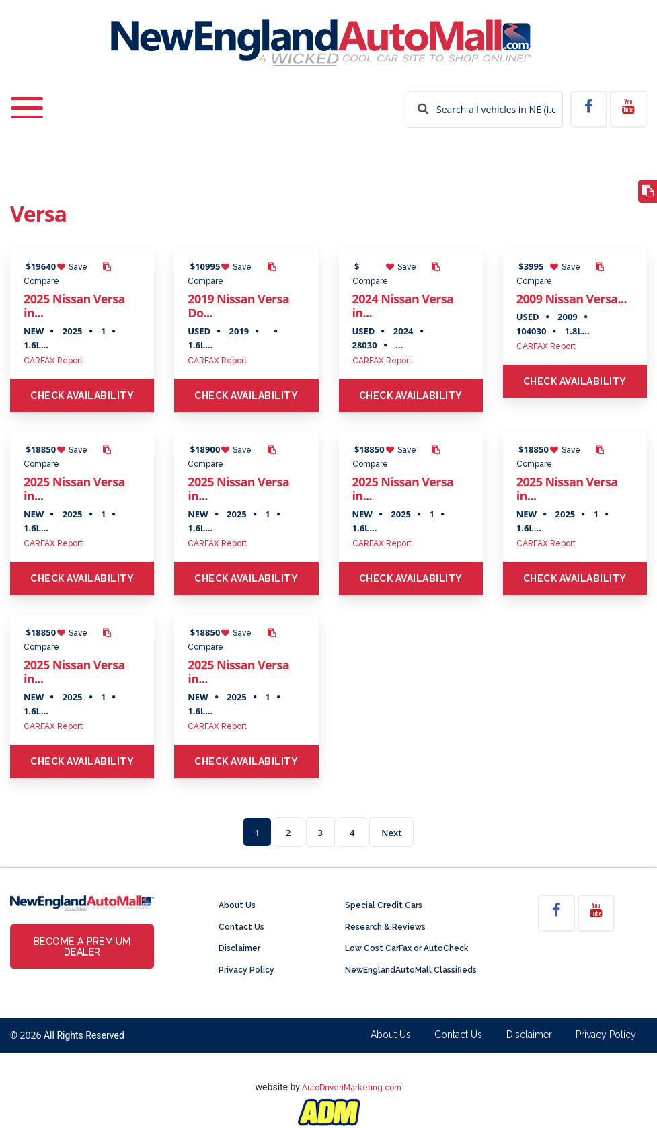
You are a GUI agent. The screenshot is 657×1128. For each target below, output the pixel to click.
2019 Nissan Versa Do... (238, 306)
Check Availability (82, 395)
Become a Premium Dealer (82, 946)
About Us (237, 905)
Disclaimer (239, 948)
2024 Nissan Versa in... (403, 306)
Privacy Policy (246, 970)
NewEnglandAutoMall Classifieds (411, 970)
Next (391, 833)
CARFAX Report (53, 360)
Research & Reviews (385, 927)
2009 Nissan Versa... (571, 299)
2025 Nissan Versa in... (74, 306)
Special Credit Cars (383, 905)
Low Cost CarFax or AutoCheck (407, 948)
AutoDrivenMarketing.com (351, 1087)
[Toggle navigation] (27, 99)
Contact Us (241, 927)
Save (72, 267)
